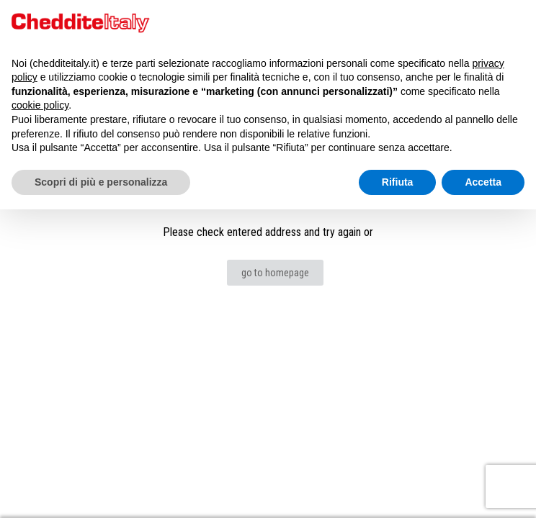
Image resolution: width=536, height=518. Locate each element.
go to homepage (275, 272)
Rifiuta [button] (398, 182)
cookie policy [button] (40, 105)
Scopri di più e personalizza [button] (101, 182)
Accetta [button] (483, 182)
